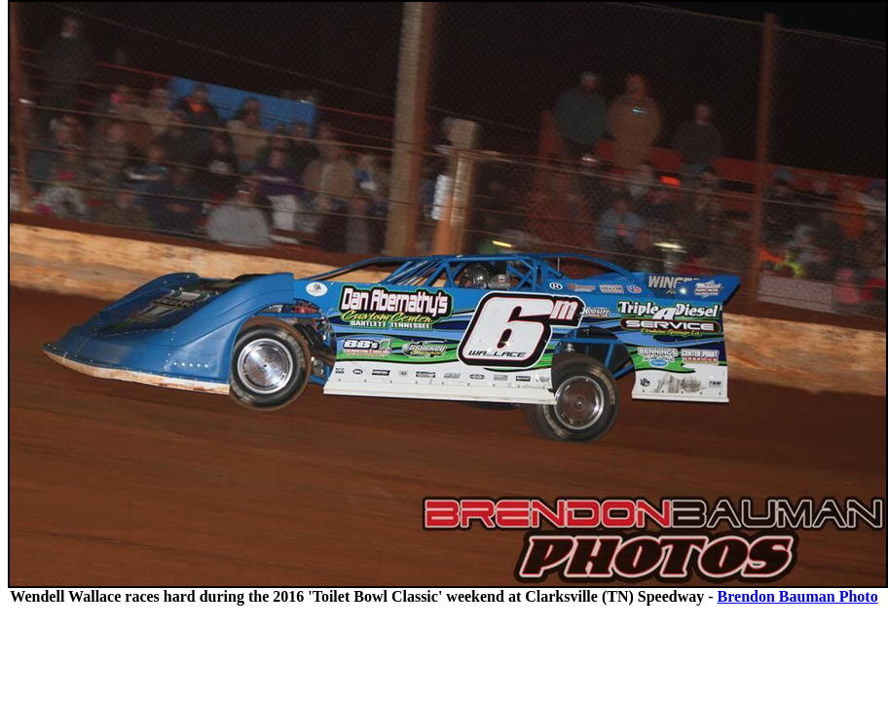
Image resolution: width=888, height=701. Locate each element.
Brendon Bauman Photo (798, 596)
